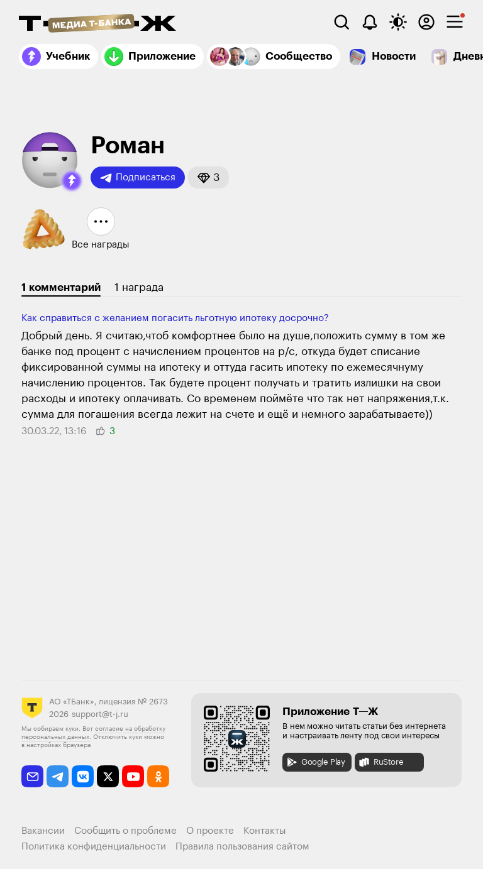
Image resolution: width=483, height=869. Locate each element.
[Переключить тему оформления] (398, 22)
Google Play (315, 762)
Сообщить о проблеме (125, 831)
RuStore (380, 762)
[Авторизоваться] (426, 22)
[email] (32, 776)
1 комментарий (61, 287)
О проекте (210, 831)
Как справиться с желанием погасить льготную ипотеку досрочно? (175, 318)
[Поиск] (341, 22)
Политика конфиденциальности (93, 846)
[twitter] (108, 776)
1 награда (139, 287)
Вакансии (43, 831)
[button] (71, 181)
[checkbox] (454, 22)
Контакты (264, 831)
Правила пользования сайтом (242, 846)
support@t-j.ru (100, 714)
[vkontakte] (83, 776)
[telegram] (58, 776)
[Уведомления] (369, 22)
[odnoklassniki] (158, 776)
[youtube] (133, 776)
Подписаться (137, 178)
